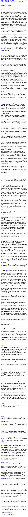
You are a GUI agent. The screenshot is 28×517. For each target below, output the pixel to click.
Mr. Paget (2, 339)
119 (26, 452)
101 (26, 63)
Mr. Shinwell (2, 104)
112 (26, 292)
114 (26, 337)
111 (26, 271)
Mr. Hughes (2, 313)
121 (26, 495)
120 (26, 475)
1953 (9, 0)
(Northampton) (6, 331)
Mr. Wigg (2, 221)
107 (26, 185)
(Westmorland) (7, 270)
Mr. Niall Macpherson (3, 175)
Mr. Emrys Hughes (3, 440)
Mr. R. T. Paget (3, 331)
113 (26, 314)
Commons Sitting (3, 1)
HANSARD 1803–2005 (3, 0)
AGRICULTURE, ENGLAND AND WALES (9, 514)
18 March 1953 (15, 0)
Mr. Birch (2, 50)
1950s (7, 0)
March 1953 (11, 0)
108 (26, 207)
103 (26, 104)
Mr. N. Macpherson (3, 478)
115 (26, 358)
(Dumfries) (8, 175)
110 (26, 250)
